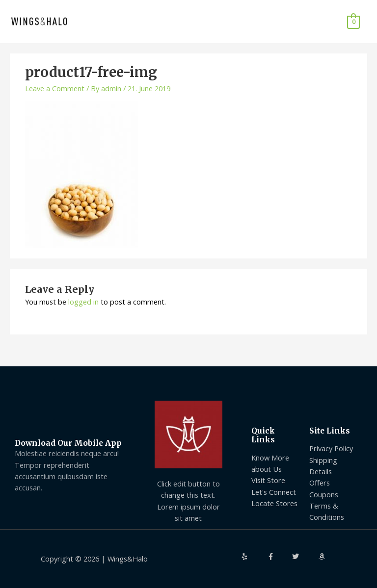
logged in (83, 302)
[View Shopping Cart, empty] (353, 21)
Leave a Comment (54, 88)
